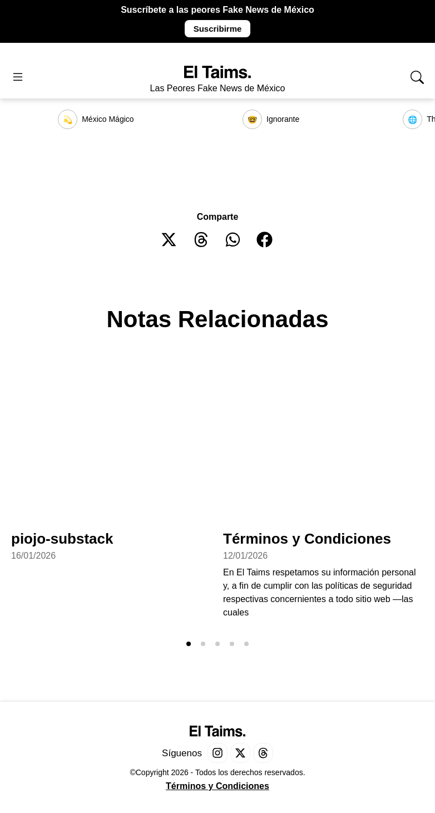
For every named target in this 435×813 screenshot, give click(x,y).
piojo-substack (62, 538)
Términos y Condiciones (307, 538)
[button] (169, 239)
